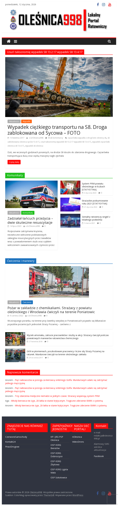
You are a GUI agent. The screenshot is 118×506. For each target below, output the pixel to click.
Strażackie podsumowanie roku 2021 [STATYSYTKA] (95, 202)
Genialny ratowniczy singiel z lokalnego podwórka (96, 218)
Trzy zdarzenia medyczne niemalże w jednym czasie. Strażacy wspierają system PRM (57, 396)
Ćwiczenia (27, 302)
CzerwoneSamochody (16, 436)
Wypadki (26, 121)
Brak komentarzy (54, 138)
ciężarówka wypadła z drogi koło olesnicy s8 (87, 138)
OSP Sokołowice (59, 477)
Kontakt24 (10, 441)
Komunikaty (28, 212)
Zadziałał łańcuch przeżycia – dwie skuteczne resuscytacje (30, 220)
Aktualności (14, 121)
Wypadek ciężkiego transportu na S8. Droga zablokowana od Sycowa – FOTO (57, 130)
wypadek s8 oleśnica (34, 146)
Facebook (99, 456)
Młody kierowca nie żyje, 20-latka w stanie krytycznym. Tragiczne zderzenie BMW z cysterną (57, 400)
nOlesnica (77, 436)
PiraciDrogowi (12, 446)
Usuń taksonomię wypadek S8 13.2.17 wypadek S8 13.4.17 (66, 142)
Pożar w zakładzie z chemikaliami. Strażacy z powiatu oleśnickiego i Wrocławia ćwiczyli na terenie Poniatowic (51, 309)
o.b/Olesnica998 (36, 138)
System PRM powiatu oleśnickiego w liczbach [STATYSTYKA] (93, 186)
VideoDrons (78, 441)
